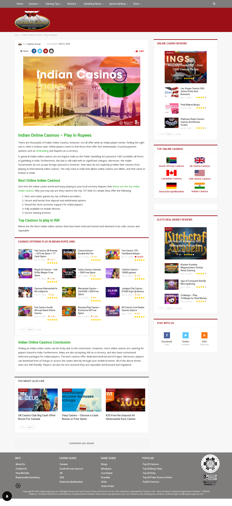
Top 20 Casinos (151, 464)
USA (62, 477)
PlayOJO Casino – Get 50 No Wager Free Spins (45, 272)
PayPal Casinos (151, 482)
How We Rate (22, 473)
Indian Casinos (200, 188)
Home (19, 3)
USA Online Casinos (200, 175)
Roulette (105, 477)
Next (31, 329)
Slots (136, 3)
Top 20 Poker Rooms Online (157, 477)
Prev (22, 329)
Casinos (33, 3)
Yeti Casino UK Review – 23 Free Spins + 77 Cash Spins (45, 253)
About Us (20, 464)
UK (61, 473)
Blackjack (106, 468)
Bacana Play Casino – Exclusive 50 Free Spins (89, 310)
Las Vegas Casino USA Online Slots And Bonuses (192, 91)
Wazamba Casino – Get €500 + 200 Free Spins (88, 291)
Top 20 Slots (149, 473)
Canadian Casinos (171, 175)
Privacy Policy (90, 491)
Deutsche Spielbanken (171, 188)
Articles (71, 3)
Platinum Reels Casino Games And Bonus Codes (192, 122)
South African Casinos (171, 162)
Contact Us (21, 468)
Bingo (104, 464)
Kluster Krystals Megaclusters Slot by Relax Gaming (192, 267)
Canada (64, 464)
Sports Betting (117, 3)
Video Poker (107, 486)
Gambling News (93, 3)
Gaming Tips (53, 3)
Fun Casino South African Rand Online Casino (44, 310)
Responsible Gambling (28, 477)
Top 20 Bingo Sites (152, 468)
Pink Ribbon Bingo (190, 104)
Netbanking (42, 150)
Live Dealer (107, 473)
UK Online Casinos (200, 162)
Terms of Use (108, 491)
